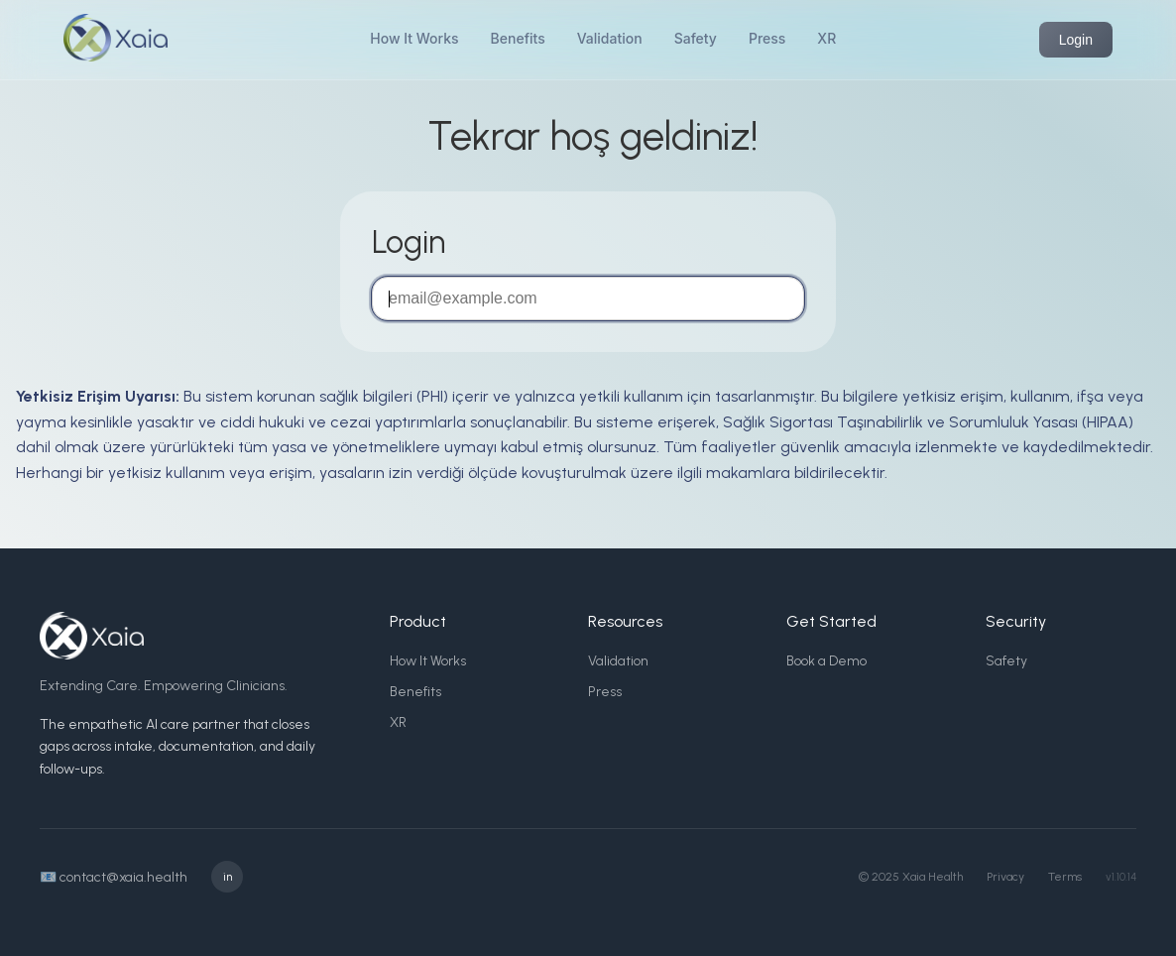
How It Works (414, 38)
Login (1076, 40)
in (227, 877)
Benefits (518, 38)
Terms (1065, 877)
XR (826, 38)
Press (767, 38)
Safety (695, 38)
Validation (610, 38)
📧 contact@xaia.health (113, 877)
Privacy (1005, 877)
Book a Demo (826, 661)
